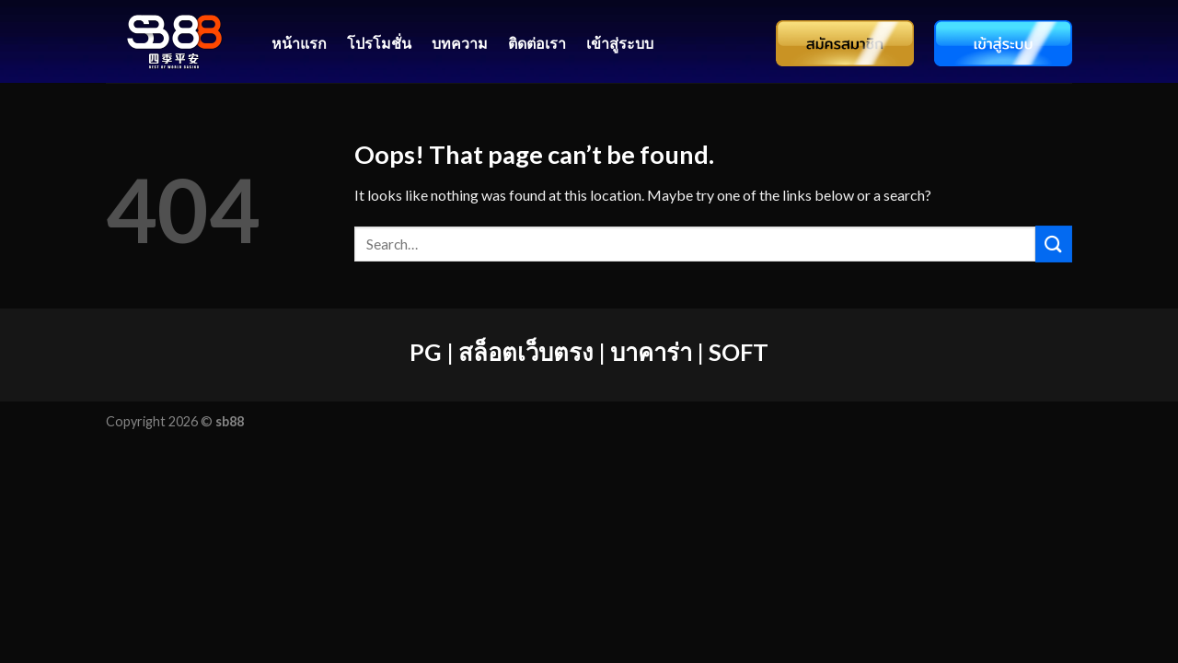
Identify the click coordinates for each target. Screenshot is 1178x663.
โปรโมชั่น (379, 43)
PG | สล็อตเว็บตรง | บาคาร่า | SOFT (589, 352)
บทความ (460, 43)
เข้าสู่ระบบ (619, 43)
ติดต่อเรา (537, 43)
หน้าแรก (299, 43)
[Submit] (1053, 244)
